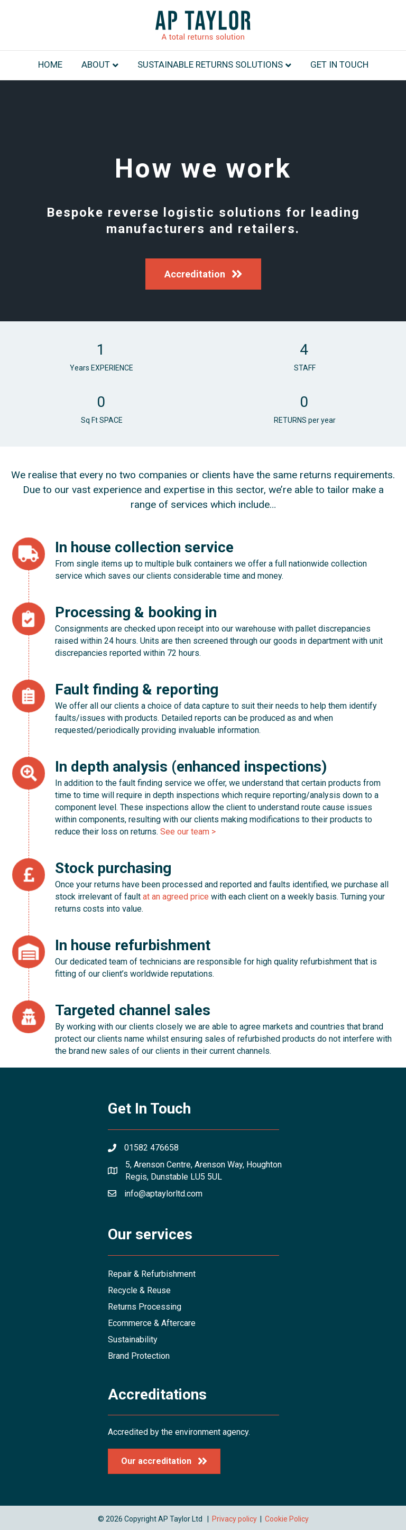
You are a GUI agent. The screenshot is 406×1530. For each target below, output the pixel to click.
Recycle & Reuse (139, 1290)
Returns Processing (144, 1307)
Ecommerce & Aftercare (152, 1323)
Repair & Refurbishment (152, 1274)
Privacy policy (234, 1519)
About (95, 64)
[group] (101, 357)
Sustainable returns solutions (210, 64)
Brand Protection (139, 1356)
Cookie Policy (287, 1519)
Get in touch (339, 64)
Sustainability (133, 1339)
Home (50, 64)
